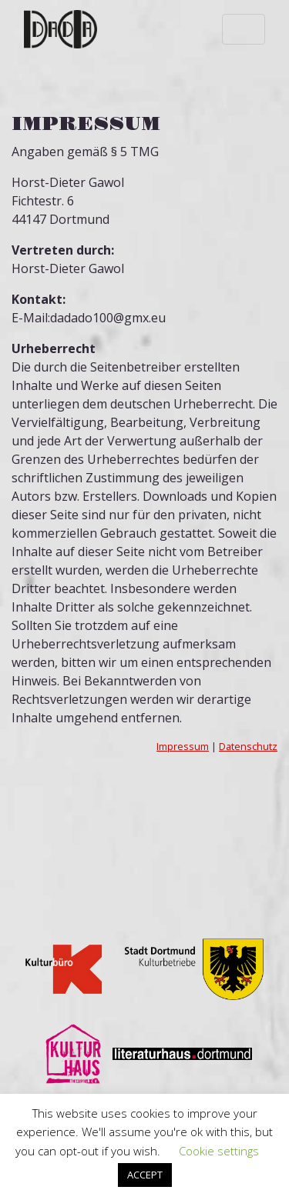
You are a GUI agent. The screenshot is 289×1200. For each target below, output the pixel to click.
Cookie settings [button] (219, 1150)
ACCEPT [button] (145, 1175)
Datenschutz (248, 746)
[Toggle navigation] (243, 29)
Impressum (182, 746)
